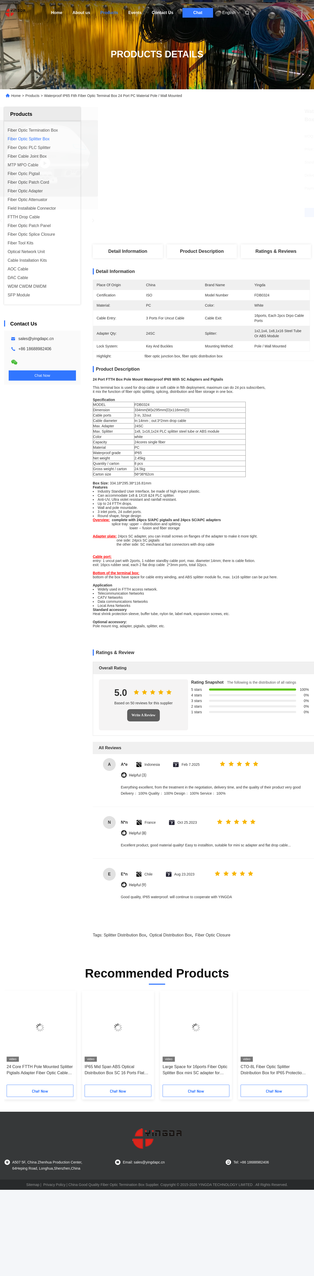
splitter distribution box (125, 980)
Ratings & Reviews (275, 251)
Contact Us (162, 12)
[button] (24, 1084)
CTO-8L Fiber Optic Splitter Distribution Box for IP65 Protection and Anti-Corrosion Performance (272, 1115)
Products (109, 12)
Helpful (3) (137, 820)
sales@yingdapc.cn (36, 338)
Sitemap (32, 1229)
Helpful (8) (137, 878)
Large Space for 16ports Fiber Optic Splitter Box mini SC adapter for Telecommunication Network (195, 1115)
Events (134, 12)
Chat (197, 12)
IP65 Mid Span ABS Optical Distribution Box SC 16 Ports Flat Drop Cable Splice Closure (114, 1115)
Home (56, 12)
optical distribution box (170, 980)
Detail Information (127, 251)
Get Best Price (228, 212)
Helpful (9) (137, 930)
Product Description (202, 251)
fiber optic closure (212, 980)
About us (81, 12)
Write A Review (143, 760)
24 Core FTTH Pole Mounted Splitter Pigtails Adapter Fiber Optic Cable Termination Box (40, 1115)
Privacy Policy (54, 1229)
